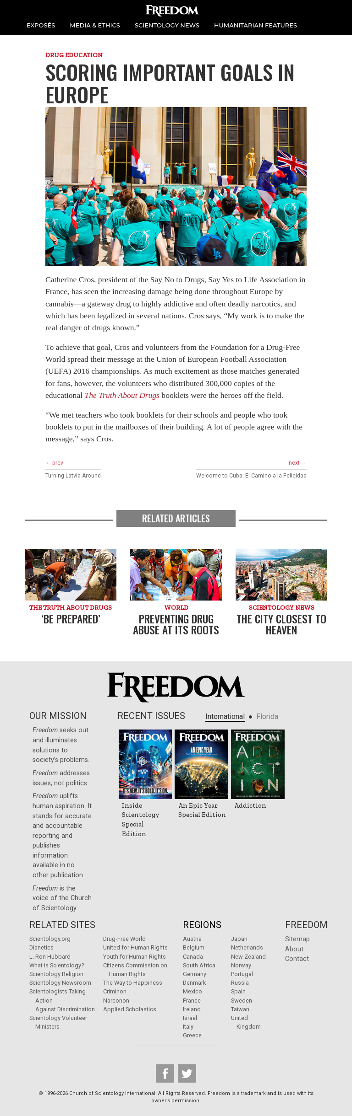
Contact (297, 959)
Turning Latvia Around (73, 475)
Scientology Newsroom (60, 982)
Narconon (116, 1000)
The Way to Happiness (132, 982)
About (294, 949)
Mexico (192, 991)
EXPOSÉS (41, 25)
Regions (202, 924)
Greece (192, 1035)
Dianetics (41, 947)
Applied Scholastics (129, 1009)
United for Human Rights (135, 947)
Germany (194, 974)
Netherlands (247, 947)
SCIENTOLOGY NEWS (167, 25)
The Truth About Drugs (122, 395)
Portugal (242, 974)
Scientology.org (50, 938)
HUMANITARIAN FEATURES (255, 25)
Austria (192, 938)
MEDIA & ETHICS (95, 25)
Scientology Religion (56, 974)
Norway (241, 965)
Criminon (114, 991)
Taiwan (240, 1009)
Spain (238, 991)
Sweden (241, 1000)
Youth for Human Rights (134, 956)
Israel (190, 1017)
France (192, 1000)
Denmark (194, 982)
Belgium (193, 947)
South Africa (199, 965)
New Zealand (248, 956)
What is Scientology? (56, 965)
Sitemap (297, 939)
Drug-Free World (124, 938)
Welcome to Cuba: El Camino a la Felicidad (251, 475)
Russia (240, 982)
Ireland (192, 1009)
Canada (193, 956)
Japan (239, 938)
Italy (188, 1026)
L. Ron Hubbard (50, 956)
